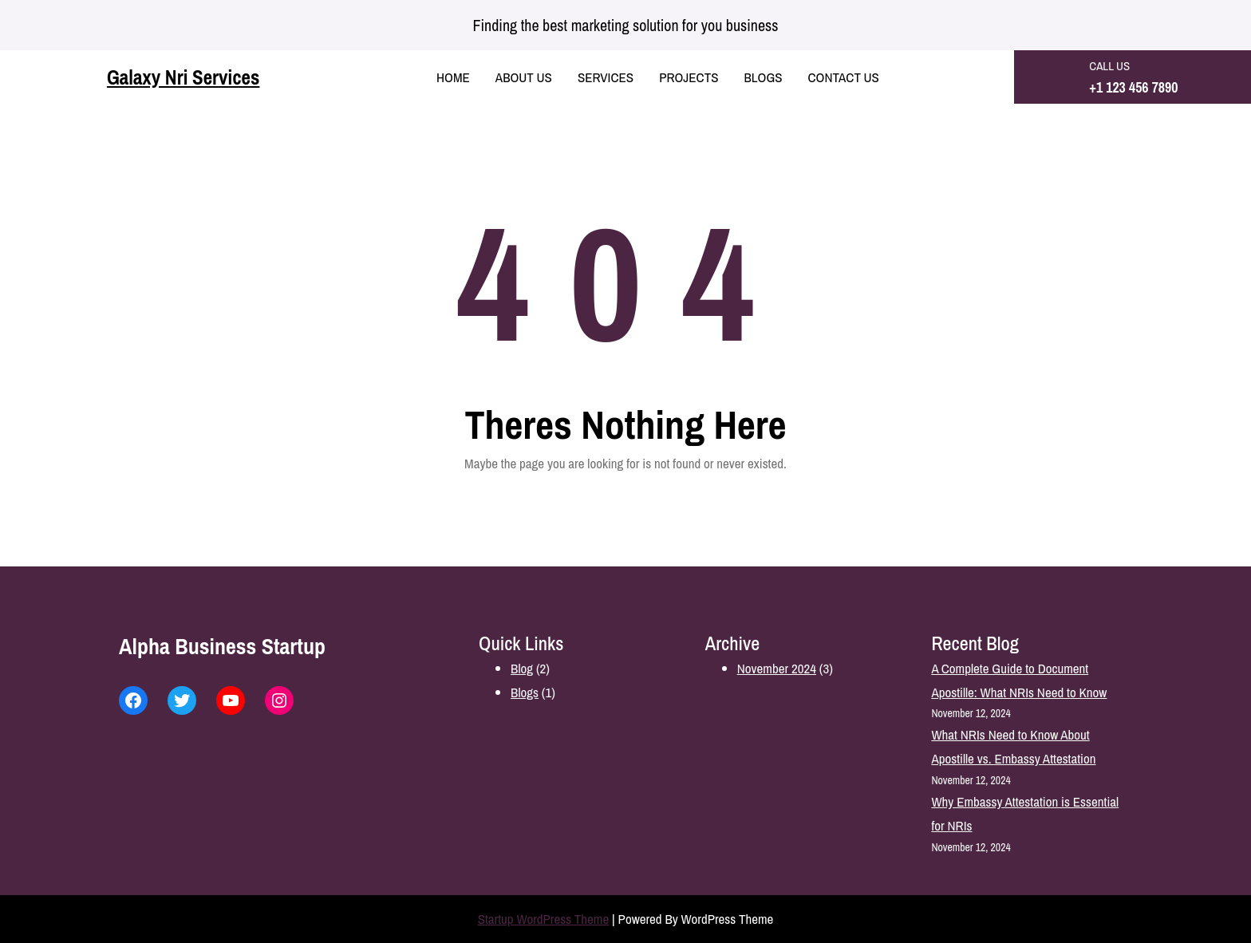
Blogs (525, 692)
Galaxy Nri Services (183, 77)
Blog (522, 668)
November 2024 (776, 668)
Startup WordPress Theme (544, 918)
